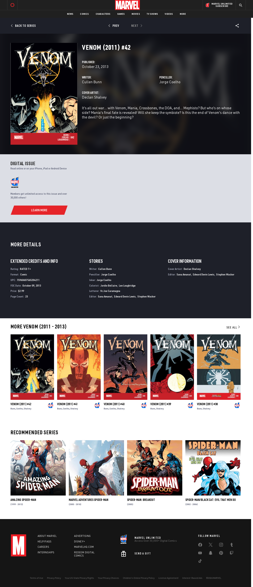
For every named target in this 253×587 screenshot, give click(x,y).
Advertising (82, 535)
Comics (84, 13)
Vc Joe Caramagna (110, 290)
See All (233, 327)
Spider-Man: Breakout (141, 500)
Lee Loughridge (127, 285)
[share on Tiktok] (200, 562)
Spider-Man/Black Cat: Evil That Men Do (210, 500)
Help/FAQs (45, 541)
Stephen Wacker (146, 296)
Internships (46, 552)
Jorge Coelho (169, 82)
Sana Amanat (105, 296)
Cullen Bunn (92, 82)
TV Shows (152, 13)
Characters (103, 13)
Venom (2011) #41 (67, 404)
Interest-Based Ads (192, 577)
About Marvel (47, 535)
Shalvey (27, 408)
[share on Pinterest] (221, 554)
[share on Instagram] (221, 545)
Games (121, 13)
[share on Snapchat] (210, 554)
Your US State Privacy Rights (79, 577)
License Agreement (168, 577)
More (183, 13)
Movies (136, 13)
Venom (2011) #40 (114, 404)
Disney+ (79, 541)
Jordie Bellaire (109, 285)
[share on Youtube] (200, 554)
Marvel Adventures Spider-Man (88, 500)
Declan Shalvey (94, 97)
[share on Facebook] (200, 546)
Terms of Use (36, 577)
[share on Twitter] (210, 545)
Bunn (13, 408)
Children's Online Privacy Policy (139, 577)
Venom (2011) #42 (21, 404)
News (70, 13)
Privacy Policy (54, 577)
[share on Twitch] (232, 554)
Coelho (19, 408)
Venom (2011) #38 (207, 404)
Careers (43, 546)
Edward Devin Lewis (125, 296)
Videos (169, 13)
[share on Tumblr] (232, 545)
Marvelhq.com (84, 546)
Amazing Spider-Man (23, 500)
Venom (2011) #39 (160, 404)
